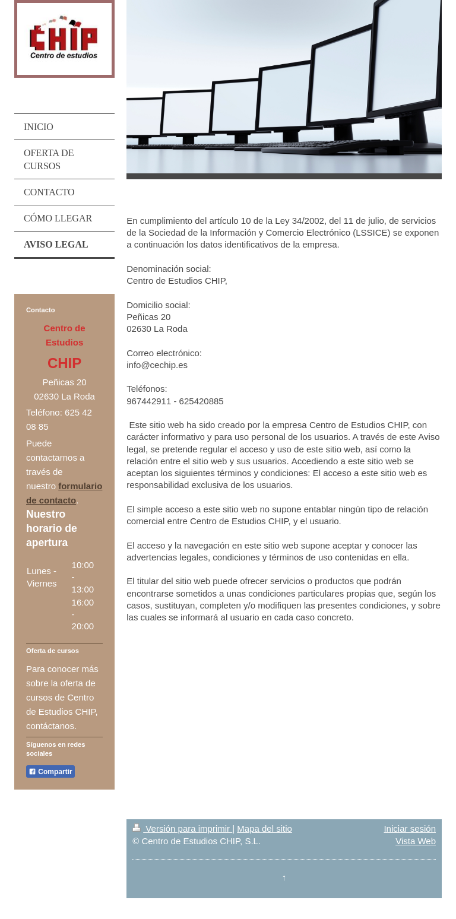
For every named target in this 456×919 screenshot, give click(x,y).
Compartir (50, 772)
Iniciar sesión (410, 828)
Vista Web (415, 841)
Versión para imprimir (182, 828)
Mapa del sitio (264, 828)
